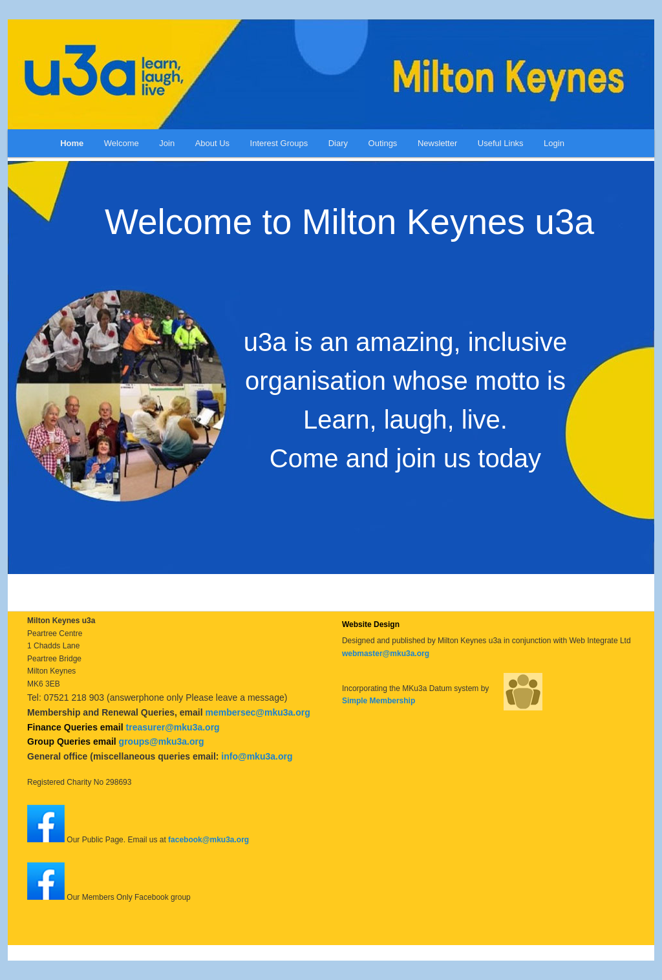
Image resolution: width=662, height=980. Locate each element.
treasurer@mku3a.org (173, 727)
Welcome (121, 143)
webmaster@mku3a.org (385, 653)
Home (71, 143)
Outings (383, 143)
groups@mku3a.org (161, 741)
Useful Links (501, 143)
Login (554, 143)
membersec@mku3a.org (257, 712)
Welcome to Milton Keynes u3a (349, 222)
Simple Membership (378, 700)
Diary (338, 143)
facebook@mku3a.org (208, 839)
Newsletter (437, 143)
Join (167, 143)
